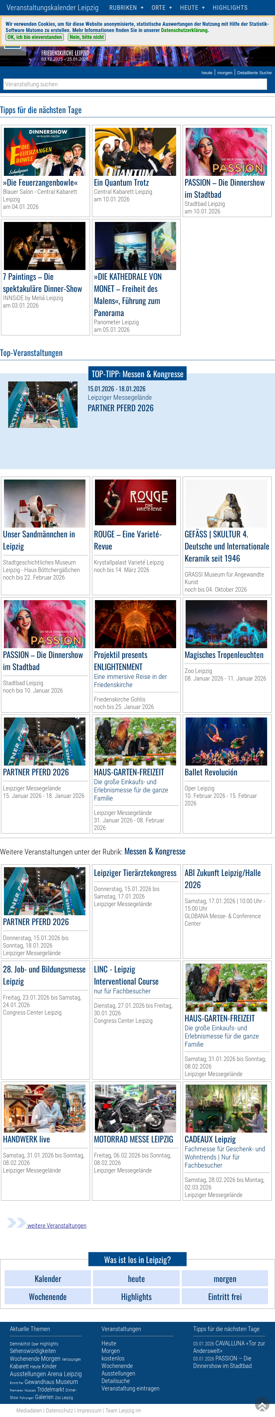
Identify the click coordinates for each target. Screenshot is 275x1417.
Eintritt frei (16, 1383)
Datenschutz (59, 1410)
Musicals (30, 1390)
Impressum (89, 1410)
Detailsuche (115, 1381)
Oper (35, 1344)
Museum (67, 1382)
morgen (224, 72)
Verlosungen (71, 1359)
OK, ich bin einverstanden (35, 37)
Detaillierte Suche (254, 72)
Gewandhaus (39, 1381)
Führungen (27, 1398)
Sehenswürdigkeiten (33, 1350)
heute (206, 72)
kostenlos (112, 1358)
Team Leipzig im (123, 1410)
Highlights (230, 7)
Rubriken (123, 7)
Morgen (51, 1358)
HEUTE (189, 7)
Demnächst (20, 1343)
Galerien (44, 1396)
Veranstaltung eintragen (130, 1388)
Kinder (49, 1366)
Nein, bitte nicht (87, 37)
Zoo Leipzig (64, 1397)
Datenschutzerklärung (184, 30)
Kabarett (19, 1366)
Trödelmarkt (50, 1389)
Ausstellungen (28, 1374)
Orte (159, 7)
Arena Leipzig (64, 1374)
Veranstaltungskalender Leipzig (53, 7)
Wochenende (25, 1358)
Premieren (16, 1390)
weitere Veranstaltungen (46, 1225)
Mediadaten (29, 1410)
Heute (35, 1366)
